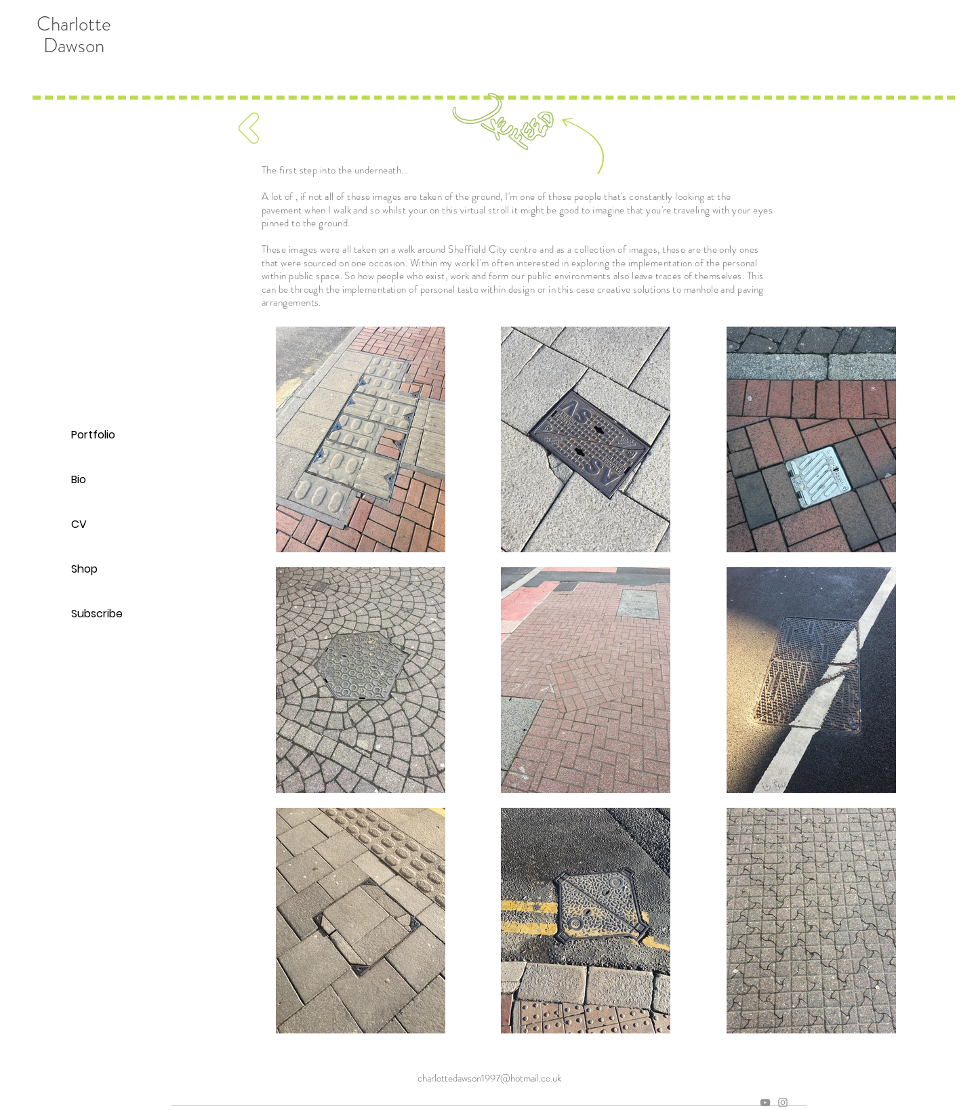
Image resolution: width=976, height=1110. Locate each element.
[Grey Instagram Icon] (783, 1102)
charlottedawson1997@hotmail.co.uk (489, 1078)
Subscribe (97, 613)
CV (79, 524)
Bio (78, 479)
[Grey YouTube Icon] (765, 1102)
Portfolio (93, 435)
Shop (84, 569)
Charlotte (74, 24)
